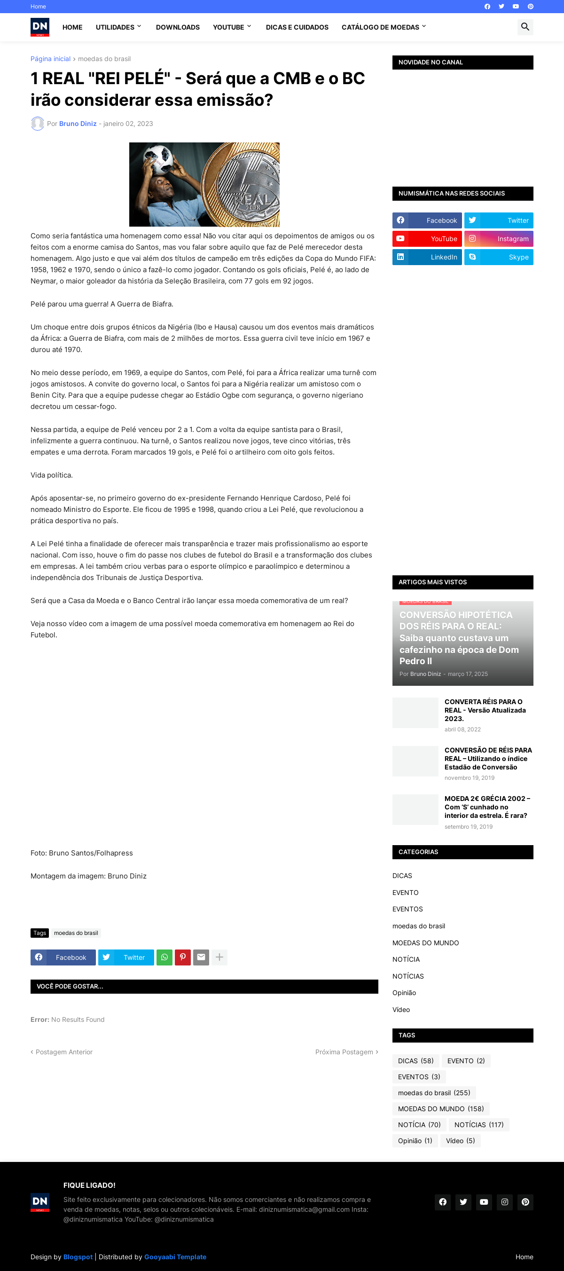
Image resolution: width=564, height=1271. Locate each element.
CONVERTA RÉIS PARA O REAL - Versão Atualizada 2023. (485, 710)
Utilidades (115, 27)
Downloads (178, 27)
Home (38, 6)
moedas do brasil (104, 59)
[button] (525, 27)
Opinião (404, 992)
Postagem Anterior (64, 1052)
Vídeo (401, 1009)
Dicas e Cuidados (297, 27)
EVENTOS (407, 909)
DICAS (402, 875)
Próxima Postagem (344, 1052)
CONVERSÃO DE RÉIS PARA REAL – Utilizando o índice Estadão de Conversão (488, 758)
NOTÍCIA (406, 959)
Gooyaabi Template (175, 1257)
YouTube (228, 27)
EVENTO (405, 892)
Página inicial (50, 59)
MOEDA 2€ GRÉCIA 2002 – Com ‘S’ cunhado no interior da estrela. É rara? (487, 806)
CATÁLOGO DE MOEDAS (380, 27)
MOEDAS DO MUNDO (425, 943)
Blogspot (78, 1257)
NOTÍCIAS (408, 976)
